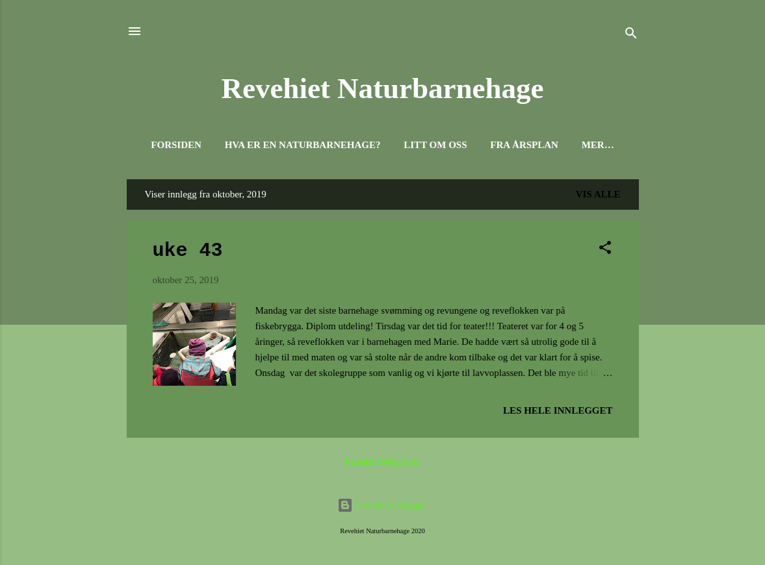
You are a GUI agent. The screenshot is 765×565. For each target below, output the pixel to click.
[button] (605, 250)
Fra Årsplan (524, 145)
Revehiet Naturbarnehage (382, 88)
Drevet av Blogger (382, 505)
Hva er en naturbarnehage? (303, 145)
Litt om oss (435, 145)
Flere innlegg (382, 463)
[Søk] (631, 35)
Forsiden (176, 145)
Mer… (598, 145)
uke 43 (188, 251)
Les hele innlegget (557, 410)
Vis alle (598, 194)
